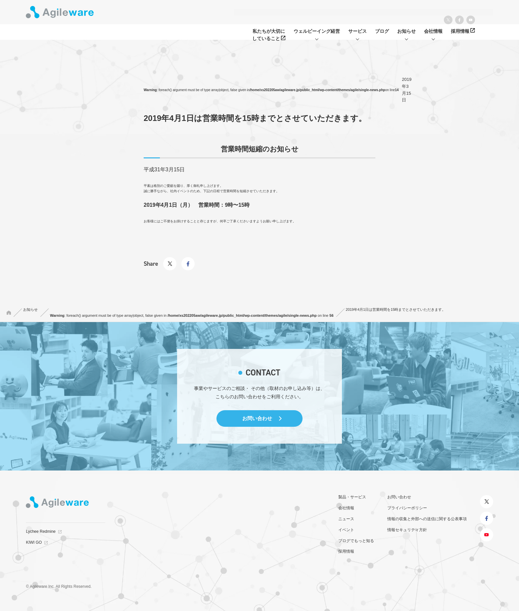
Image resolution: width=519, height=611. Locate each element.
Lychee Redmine (41, 531)
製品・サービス (352, 497)
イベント (346, 530)
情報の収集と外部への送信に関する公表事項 (427, 519)
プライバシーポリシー (407, 508)
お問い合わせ (257, 418)
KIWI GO (34, 542)
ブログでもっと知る (356, 540)
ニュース (346, 519)
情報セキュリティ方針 (407, 530)
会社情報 (346, 508)
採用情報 (346, 551)
